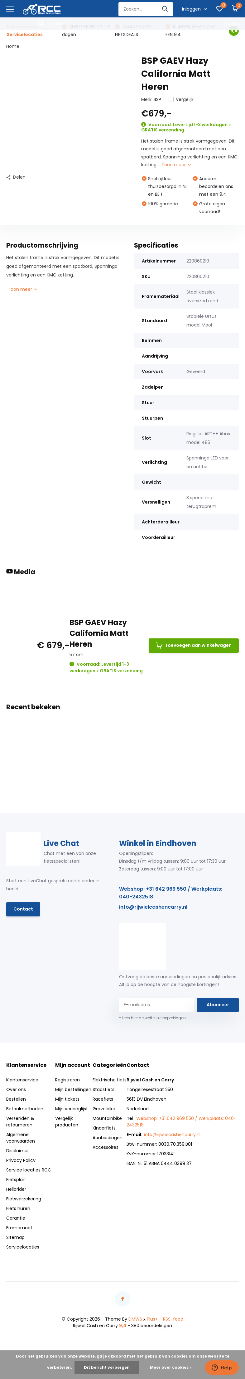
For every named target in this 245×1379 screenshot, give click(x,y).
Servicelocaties (22, 1247)
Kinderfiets (104, 1128)
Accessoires (105, 1147)
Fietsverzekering (23, 1199)
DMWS (135, 1319)
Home (12, 46)
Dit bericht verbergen (107, 1367)
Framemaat (19, 1228)
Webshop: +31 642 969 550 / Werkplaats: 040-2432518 (170, 892)
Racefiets (103, 1099)
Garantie (15, 1218)
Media (20, 571)
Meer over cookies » (171, 1367)
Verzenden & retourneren (20, 1121)
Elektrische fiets (110, 1080)
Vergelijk (181, 99)
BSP (157, 99)
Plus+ (152, 1319)
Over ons (16, 1089)
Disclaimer (17, 1151)
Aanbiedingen (107, 1138)
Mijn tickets (67, 1099)
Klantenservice (22, 1080)
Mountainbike (107, 1118)
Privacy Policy (21, 1160)
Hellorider (16, 1189)
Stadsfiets (103, 1089)
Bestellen (16, 1099)
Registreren (67, 1080)
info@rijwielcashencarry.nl (153, 907)
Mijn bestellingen (73, 1089)
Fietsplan (16, 1179)
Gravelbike (104, 1109)
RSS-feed (173, 1319)
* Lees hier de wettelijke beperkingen (152, 1018)
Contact (23, 909)
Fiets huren (18, 1208)
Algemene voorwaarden (20, 1137)
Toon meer (176, 165)
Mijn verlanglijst (71, 1109)
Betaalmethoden (24, 1109)
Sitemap (15, 1237)
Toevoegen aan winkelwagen (194, 645)
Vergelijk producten (66, 1121)
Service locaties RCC (28, 1170)
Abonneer (218, 1005)
